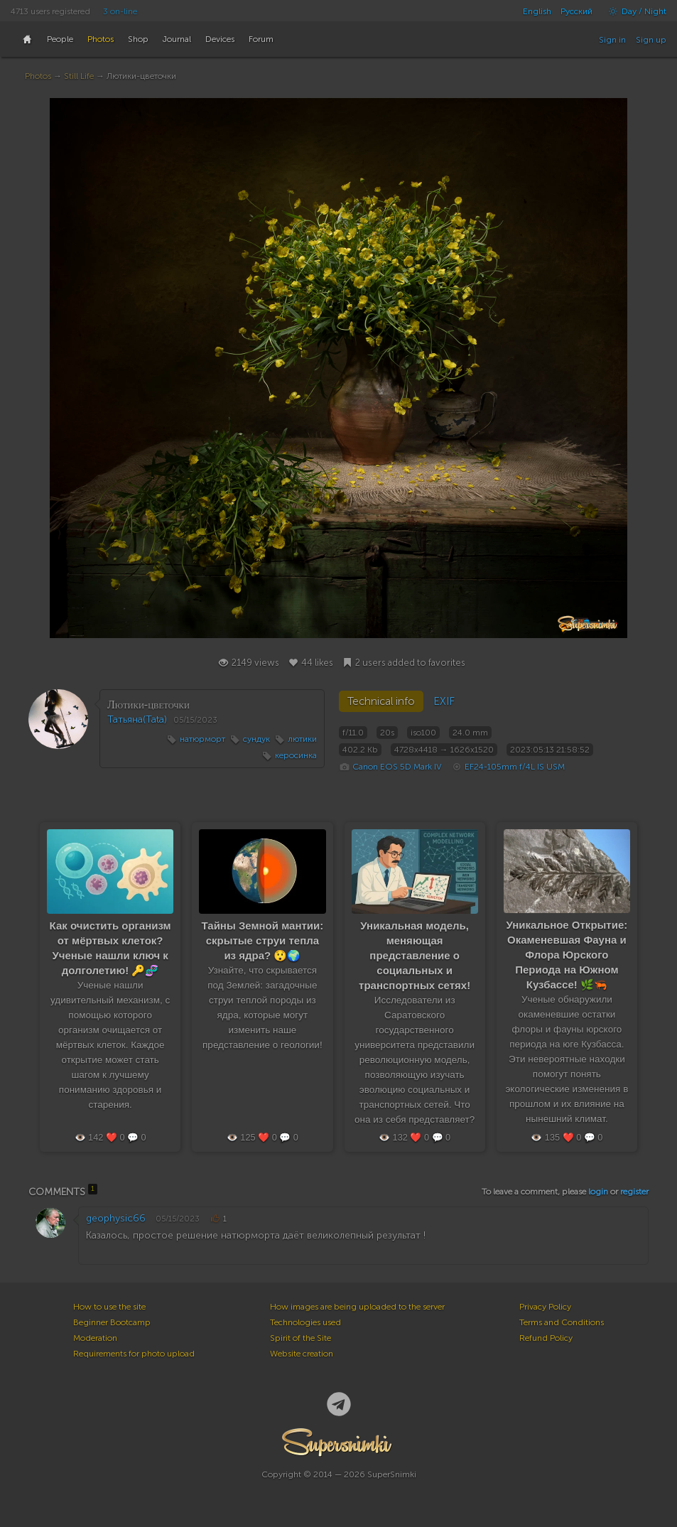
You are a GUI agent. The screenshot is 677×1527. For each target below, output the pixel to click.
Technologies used (305, 1322)
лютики (302, 739)
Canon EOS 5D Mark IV (397, 767)
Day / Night (634, 11)
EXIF (444, 701)
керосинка (296, 755)
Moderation (95, 1338)
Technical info (381, 701)
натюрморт (202, 739)
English (537, 11)
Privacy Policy (545, 1307)
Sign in (612, 40)
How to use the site (109, 1307)
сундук (256, 739)
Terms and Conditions (561, 1322)
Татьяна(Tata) (137, 719)
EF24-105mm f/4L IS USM (515, 767)
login (598, 1192)
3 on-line (120, 11)
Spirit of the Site (300, 1338)
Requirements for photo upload (134, 1354)
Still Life (79, 76)
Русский (576, 11)
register (634, 1192)
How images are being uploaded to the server (357, 1307)
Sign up (651, 40)
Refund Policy (546, 1338)
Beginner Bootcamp (112, 1322)
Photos (38, 76)
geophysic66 (116, 1218)
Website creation (301, 1354)
